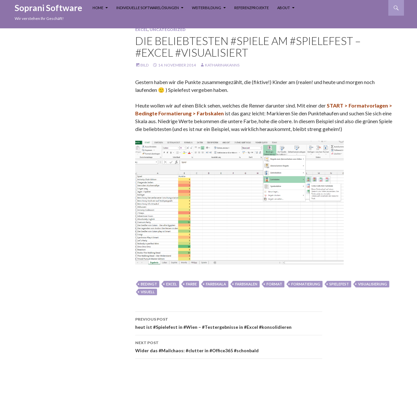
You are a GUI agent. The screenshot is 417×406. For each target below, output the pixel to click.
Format (274, 284)
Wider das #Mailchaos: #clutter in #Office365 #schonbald (228, 346)
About (283, 8)
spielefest (339, 284)
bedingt (149, 284)
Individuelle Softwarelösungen (147, 8)
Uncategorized (167, 29)
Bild (144, 65)
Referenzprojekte (251, 8)
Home (98, 8)
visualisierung (372, 284)
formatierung (305, 284)
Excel (141, 29)
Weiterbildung (206, 8)
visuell (148, 292)
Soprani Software (48, 8)
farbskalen (246, 284)
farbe (191, 284)
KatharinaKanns (222, 65)
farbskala (216, 284)
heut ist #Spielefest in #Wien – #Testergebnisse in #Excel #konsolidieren (228, 322)
